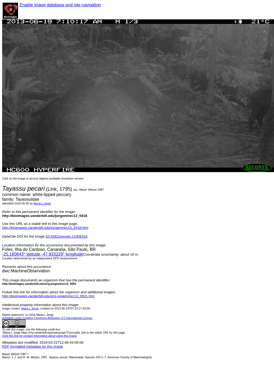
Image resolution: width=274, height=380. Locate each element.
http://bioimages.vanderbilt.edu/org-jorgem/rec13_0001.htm (48, 296)
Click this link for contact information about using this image (39, 335)
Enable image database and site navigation (60, 5)
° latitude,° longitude (42, 254)
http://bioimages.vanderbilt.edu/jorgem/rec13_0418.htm (45, 228)
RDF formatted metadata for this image (32, 346)
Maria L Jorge (42, 203)
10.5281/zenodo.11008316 (67, 236)
